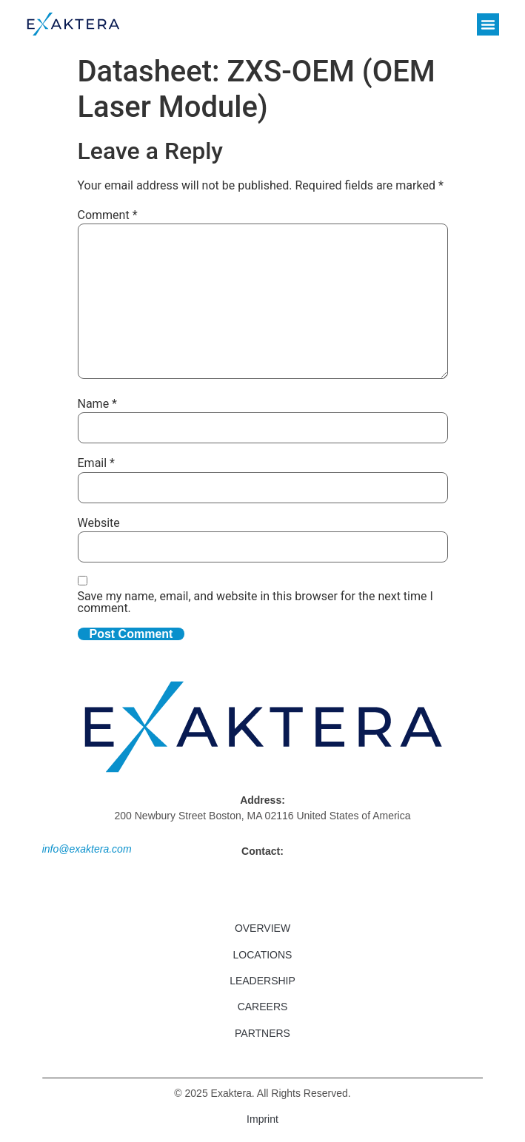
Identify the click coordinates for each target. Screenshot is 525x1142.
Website (99, 523)
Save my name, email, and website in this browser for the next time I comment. (255, 602)
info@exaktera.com (87, 849)
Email (96, 463)
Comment (108, 215)
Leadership (262, 981)
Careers (263, 1006)
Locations (262, 955)
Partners (262, 1033)
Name (98, 404)
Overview (262, 928)
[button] (488, 24)
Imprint (262, 1119)
